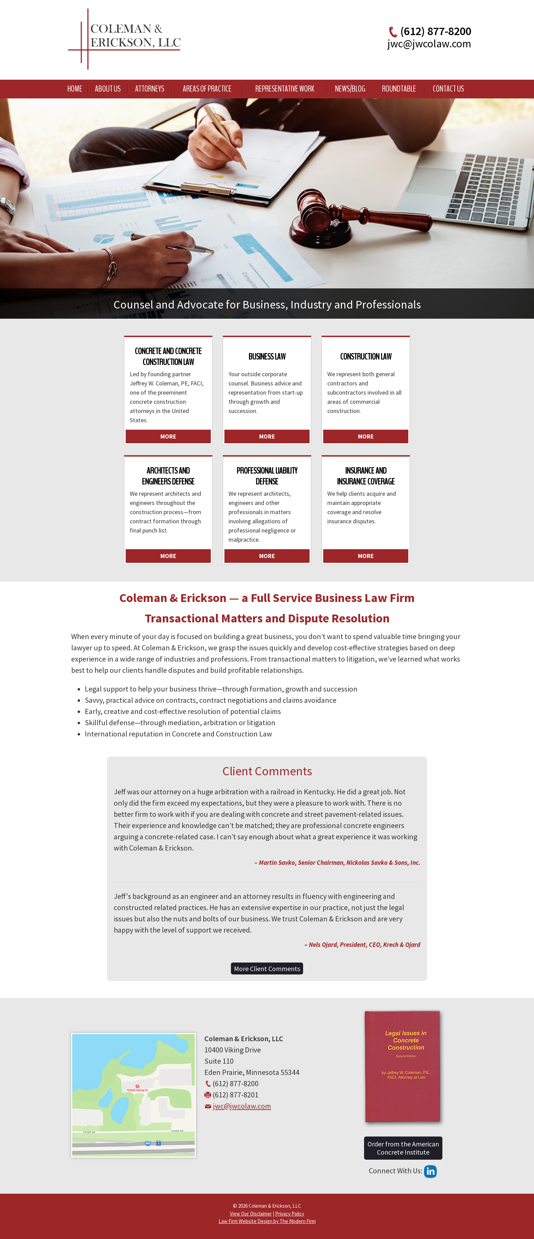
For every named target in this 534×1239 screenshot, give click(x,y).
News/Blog (350, 89)
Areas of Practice (207, 89)
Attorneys (149, 89)
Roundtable (399, 89)
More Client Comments (267, 968)
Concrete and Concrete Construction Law (168, 356)
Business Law (267, 356)
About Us (108, 89)
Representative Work (284, 89)
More (168, 436)
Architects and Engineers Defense (168, 476)
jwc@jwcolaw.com (429, 43)
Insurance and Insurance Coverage (366, 476)
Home (74, 89)
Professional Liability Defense (267, 476)
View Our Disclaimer (251, 1213)
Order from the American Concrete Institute (403, 1148)
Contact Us (448, 89)
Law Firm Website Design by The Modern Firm (267, 1221)
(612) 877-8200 (435, 31)
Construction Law (365, 356)
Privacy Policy (289, 1213)
